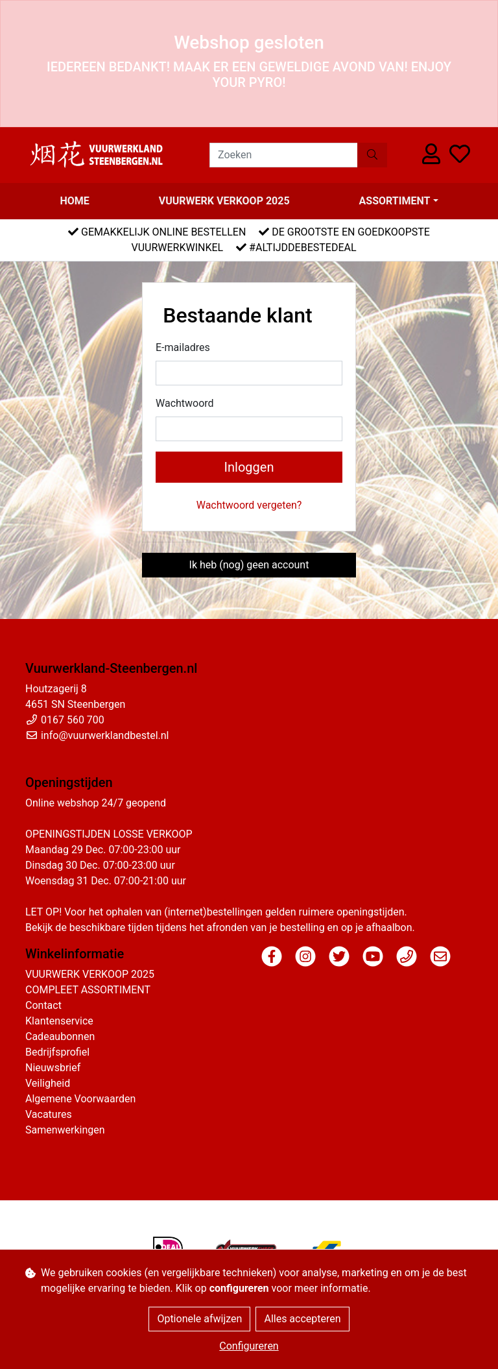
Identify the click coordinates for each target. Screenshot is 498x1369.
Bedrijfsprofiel (57, 1052)
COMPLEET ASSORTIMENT (87, 990)
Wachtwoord (185, 403)
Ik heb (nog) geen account (249, 565)
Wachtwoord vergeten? (249, 505)
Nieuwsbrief (52, 1067)
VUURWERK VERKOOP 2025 (224, 201)
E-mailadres (183, 347)
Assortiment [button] (395, 201)
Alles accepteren (302, 1319)
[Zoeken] (283, 155)
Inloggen (249, 467)
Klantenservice (59, 1021)
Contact (43, 1005)
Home (74, 201)
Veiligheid (47, 1083)
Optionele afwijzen (199, 1319)
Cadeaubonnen (60, 1036)
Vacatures (48, 1114)
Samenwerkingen (65, 1130)
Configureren (248, 1346)
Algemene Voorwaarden (80, 1099)
